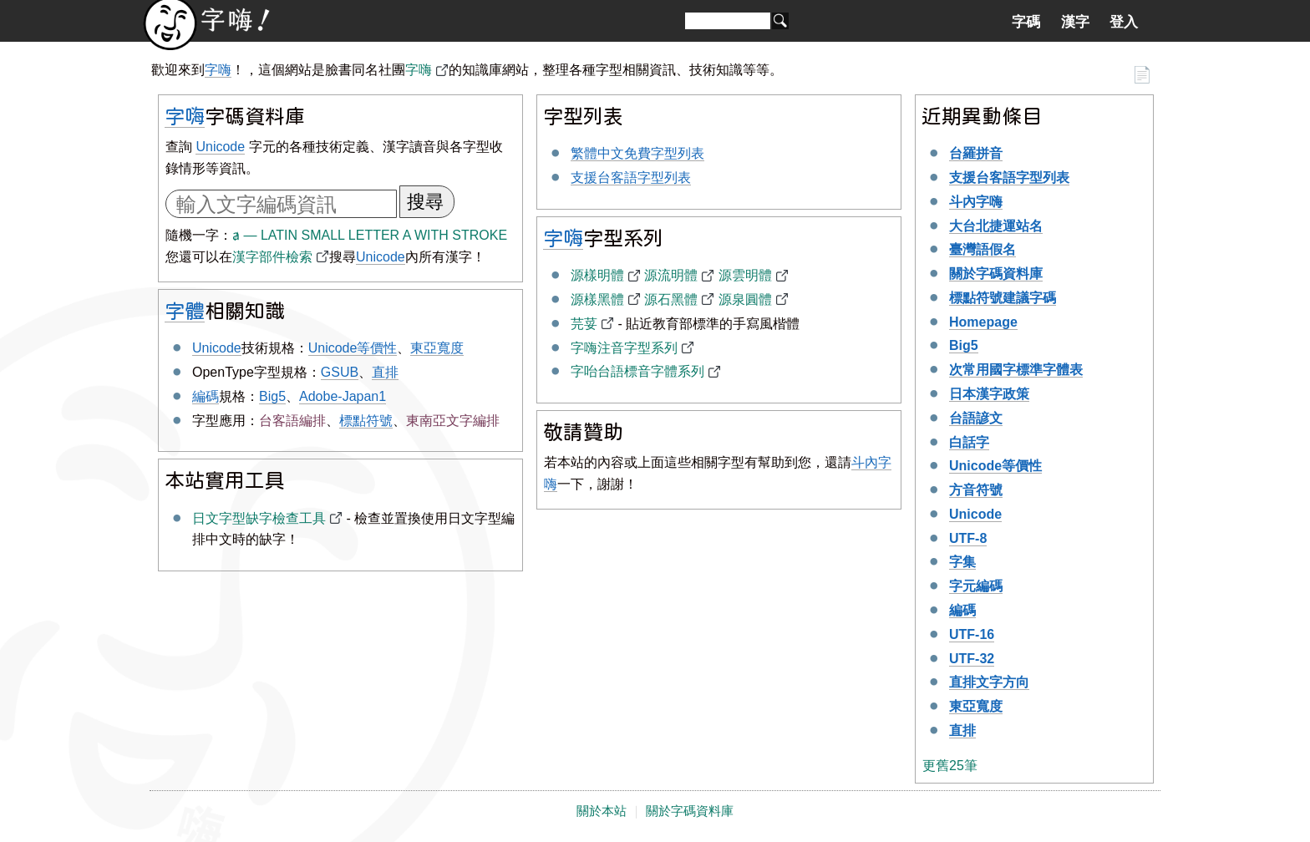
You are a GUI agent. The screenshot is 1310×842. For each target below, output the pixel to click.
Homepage (983, 322)
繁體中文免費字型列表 (637, 153)
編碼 (205, 396)
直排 (385, 372)
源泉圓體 (745, 299)
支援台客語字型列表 (631, 177)
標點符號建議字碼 (1002, 298)
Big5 (272, 396)
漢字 (1075, 21)
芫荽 (584, 324)
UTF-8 (968, 538)
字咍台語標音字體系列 (637, 371)
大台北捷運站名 (996, 226)
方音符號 (976, 490)
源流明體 (671, 275)
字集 (962, 562)
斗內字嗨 (976, 202)
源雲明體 (745, 275)
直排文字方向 (989, 682)
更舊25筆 (949, 765)
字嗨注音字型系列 (624, 348)
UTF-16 (971, 634)
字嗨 (218, 70)
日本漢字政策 (989, 394)
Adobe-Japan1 (342, 396)
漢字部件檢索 (272, 257)
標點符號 (366, 420)
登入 (1123, 21)
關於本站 (601, 811)
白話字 (969, 442)
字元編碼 (976, 586)
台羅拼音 (976, 153)
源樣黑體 (597, 299)
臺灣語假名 (982, 249)
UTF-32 (971, 659)
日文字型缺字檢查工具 (259, 518)
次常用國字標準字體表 (1016, 370)
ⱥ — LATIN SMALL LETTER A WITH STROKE (369, 235)
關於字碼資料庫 (996, 273)
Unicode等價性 (353, 348)
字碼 (1026, 21)
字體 (185, 310)
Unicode (220, 146)
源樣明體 (597, 275)
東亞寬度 (437, 348)
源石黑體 (671, 299)
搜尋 (425, 201)
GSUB (339, 372)
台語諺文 (976, 418)
